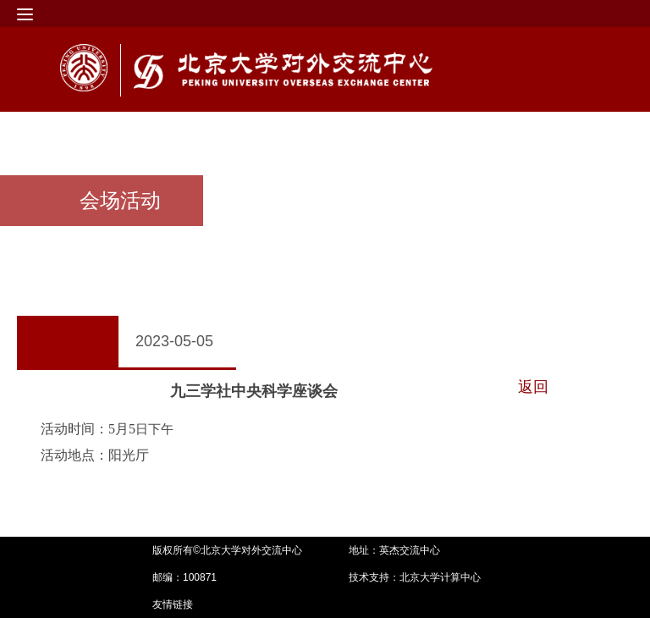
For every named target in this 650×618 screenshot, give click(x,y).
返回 (533, 386)
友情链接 (172, 604)
